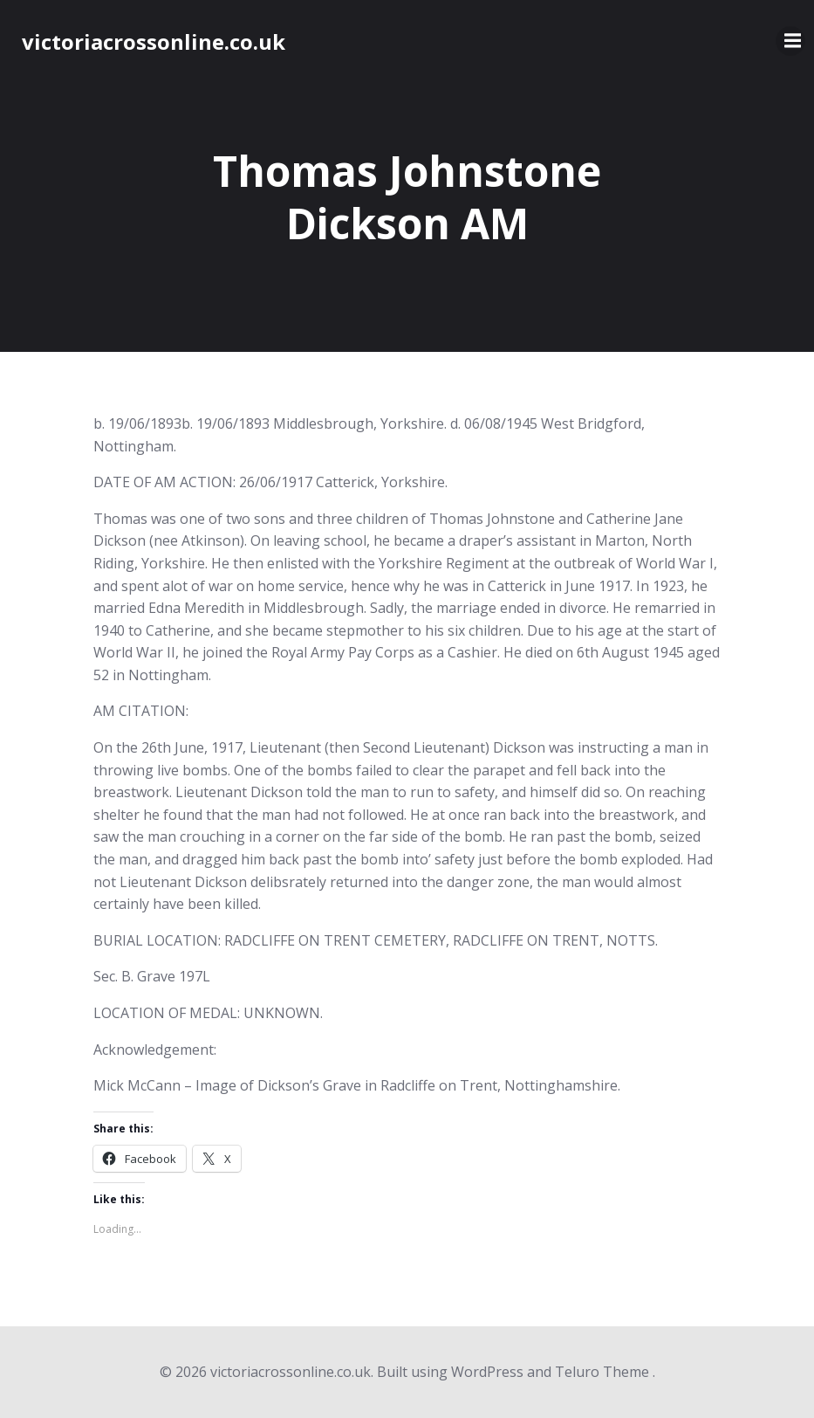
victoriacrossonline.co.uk (153, 41)
